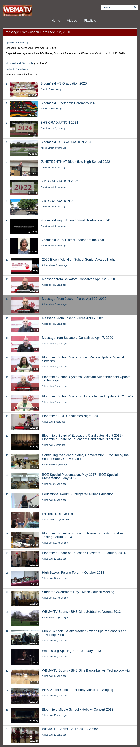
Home (55, 20)
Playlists (90, 20)
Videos (72, 20)
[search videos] (116, 7)
